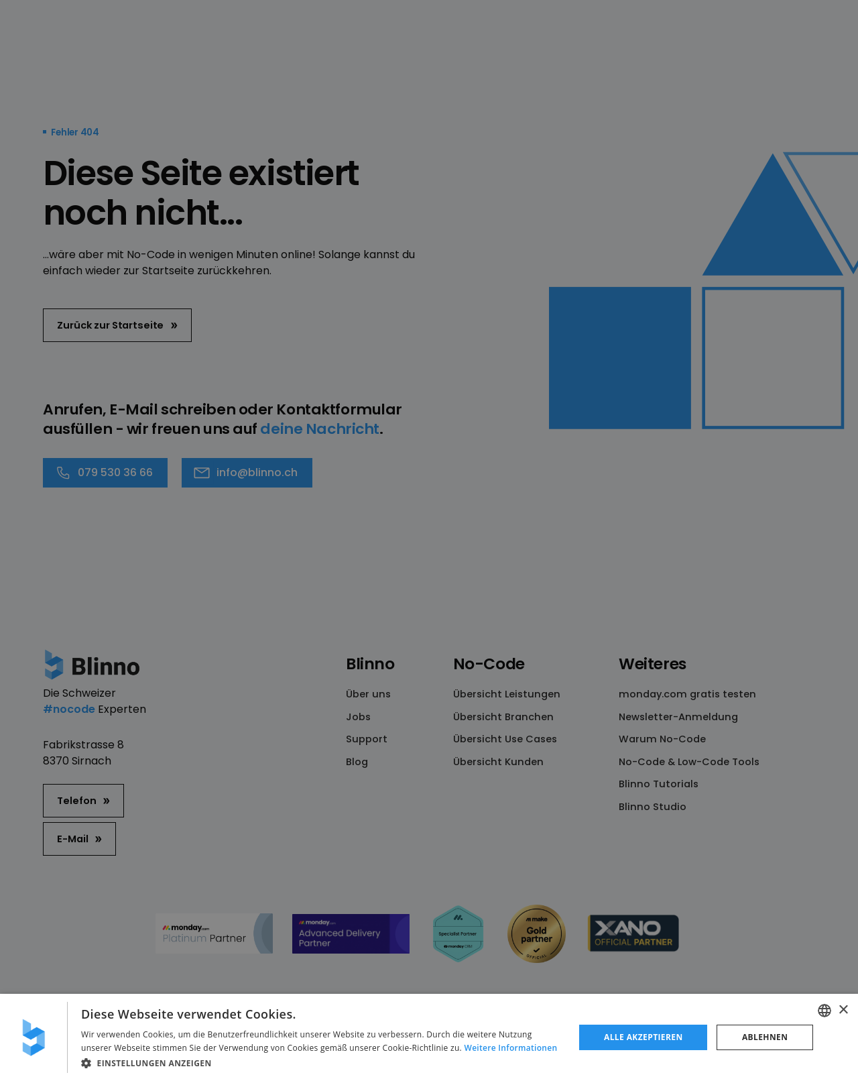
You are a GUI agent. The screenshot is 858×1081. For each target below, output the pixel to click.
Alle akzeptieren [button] (643, 1037)
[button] (320, 1063)
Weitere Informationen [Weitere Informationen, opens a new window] (511, 1048)
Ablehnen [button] (765, 1037)
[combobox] (824, 1010)
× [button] (843, 1010)
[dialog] (429, 1037)
